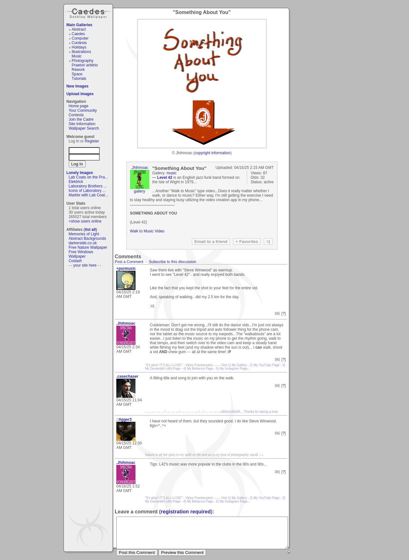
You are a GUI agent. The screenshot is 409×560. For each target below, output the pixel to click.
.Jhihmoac (139, 167)
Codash (75, 261)
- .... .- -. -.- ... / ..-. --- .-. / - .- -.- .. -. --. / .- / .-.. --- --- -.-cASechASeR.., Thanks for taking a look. (212, 411)
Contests (79, 43)
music (171, 173)
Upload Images (80, 94)
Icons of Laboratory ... (87, 190)
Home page (79, 106)
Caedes (88, 12)
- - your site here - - (85, 265)
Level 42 (164, 177)
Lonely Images (79, 172)
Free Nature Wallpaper (88, 247)
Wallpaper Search (84, 128)
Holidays (79, 47)
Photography (82, 60)
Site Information (82, 124)
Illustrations (81, 51)
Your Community (83, 110)
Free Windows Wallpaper (81, 254)
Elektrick (76, 181)
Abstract (79, 29)
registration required (186, 511)
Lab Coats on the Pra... (88, 177)
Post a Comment (129, 262)
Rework (78, 69)
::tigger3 (124, 419)
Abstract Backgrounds (87, 238)
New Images (77, 86)
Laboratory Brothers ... (88, 186)
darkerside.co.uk (83, 243)
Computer (80, 38)
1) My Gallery (237, 365)
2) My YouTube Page (265, 365)
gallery (139, 191)
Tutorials (79, 78)
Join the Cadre (81, 119)
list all (90, 229)
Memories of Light (84, 234)
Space (77, 74)
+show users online (85, 221)
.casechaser (127, 376)
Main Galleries (79, 25)
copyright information (212, 153)
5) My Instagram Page (231, 368)
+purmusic (126, 268)
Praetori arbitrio (85, 65)
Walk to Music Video (147, 231)
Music (76, 56)
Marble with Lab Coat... (88, 195)
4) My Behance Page (198, 368)
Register (92, 141)
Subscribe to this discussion (172, 262)
